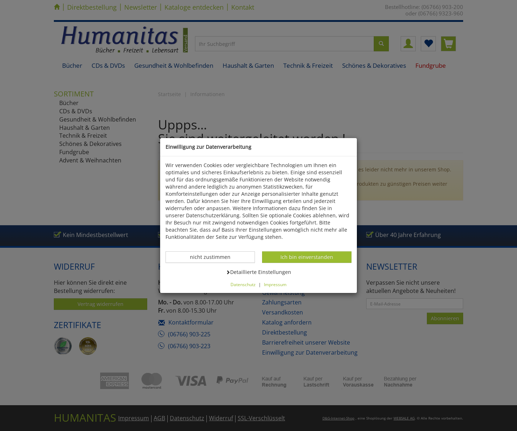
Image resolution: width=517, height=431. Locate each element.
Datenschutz (243, 284)
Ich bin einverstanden (306, 256)
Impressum (275, 284)
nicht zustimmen (214, 256)
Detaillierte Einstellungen (258, 271)
